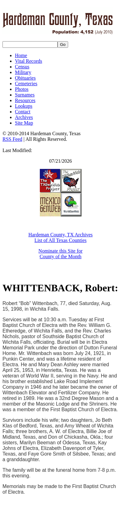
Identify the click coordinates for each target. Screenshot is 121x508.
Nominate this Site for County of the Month (61, 253)
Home (21, 55)
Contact (22, 111)
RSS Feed (12, 139)
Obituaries (25, 78)
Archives (24, 117)
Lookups (23, 106)
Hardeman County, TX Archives (60, 234)
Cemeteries (26, 83)
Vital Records (28, 61)
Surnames (25, 94)
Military (23, 72)
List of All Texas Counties (60, 240)
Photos (22, 89)
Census (22, 66)
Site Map (24, 123)
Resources (25, 100)
